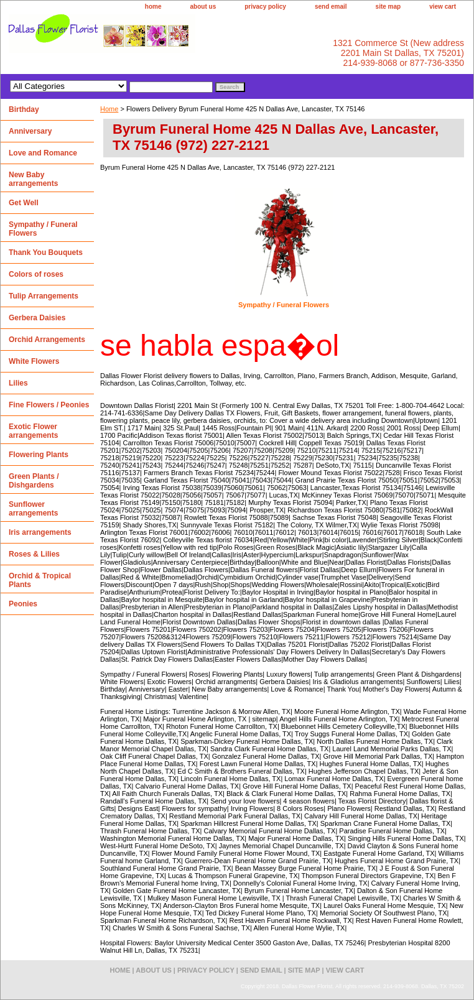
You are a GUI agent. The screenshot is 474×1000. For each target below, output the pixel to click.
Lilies (18, 383)
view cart (442, 6)
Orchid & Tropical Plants (40, 580)
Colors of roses (36, 274)
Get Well (24, 202)
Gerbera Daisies (37, 317)
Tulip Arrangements (43, 296)
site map (388, 6)
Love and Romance (43, 153)
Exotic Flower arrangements (33, 431)
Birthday (24, 109)
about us (203, 6)
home (153, 6)
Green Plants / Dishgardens (34, 480)
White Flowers (34, 361)
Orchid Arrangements (47, 339)
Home (109, 109)
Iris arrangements (40, 532)
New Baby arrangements (33, 179)
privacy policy (265, 6)
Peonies (23, 604)
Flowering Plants (38, 454)
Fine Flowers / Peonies (49, 404)
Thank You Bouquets (46, 252)
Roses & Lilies (34, 554)
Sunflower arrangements (33, 508)
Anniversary (30, 131)
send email (331, 6)
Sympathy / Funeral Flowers (283, 304)
